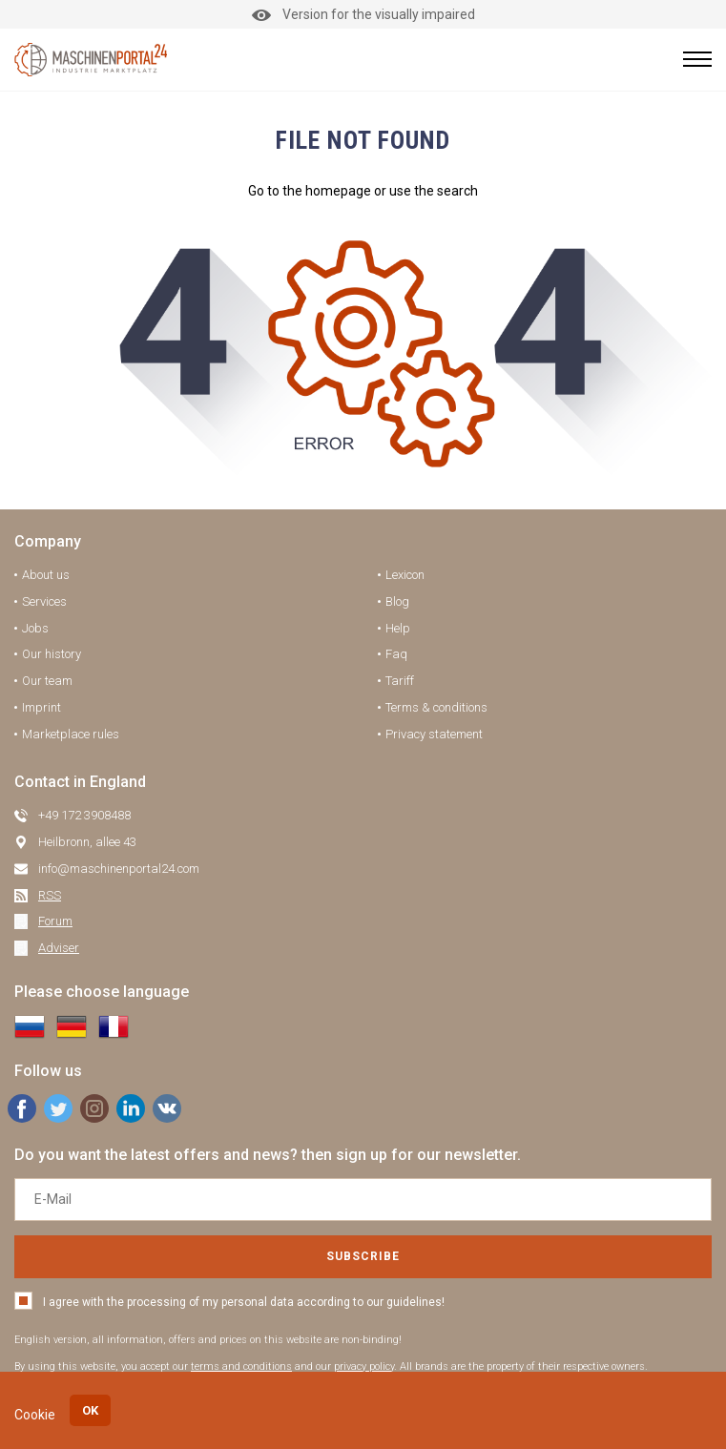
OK (90, 1410)
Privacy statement (434, 734)
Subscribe (363, 1256)
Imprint (41, 707)
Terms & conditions (436, 707)
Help (397, 628)
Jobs (35, 628)
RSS (49, 895)
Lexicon (405, 575)
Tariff (399, 680)
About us (46, 575)
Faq (396, 654)
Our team (47, 680)
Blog (397, 601)
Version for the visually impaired (363, 14)
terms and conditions (241, 1366)
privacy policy (364, 1366)
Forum (55, 921)
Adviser (58, 948)
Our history (51, 654)
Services (44, 601)
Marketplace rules (70, 734)
